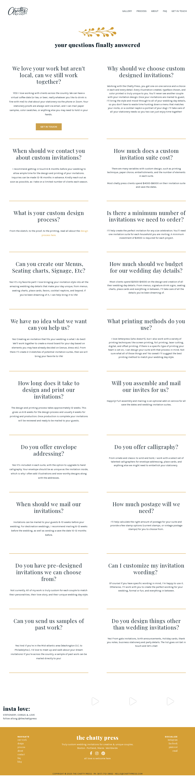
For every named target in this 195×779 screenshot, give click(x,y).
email (174, 750)
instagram (172, 739)
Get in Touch (179, 11)
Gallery (127, 11)
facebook (173, 743)
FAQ (165, 11)
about (20, 750)
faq (19, 758)
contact (21, 754)
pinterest (173, 747)
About (154, 11)
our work (22, 739)
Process (141, 11)
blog (20, 761)
